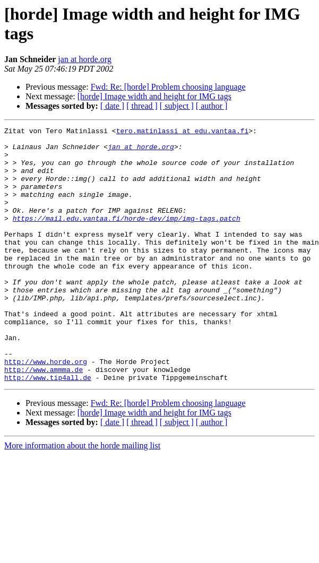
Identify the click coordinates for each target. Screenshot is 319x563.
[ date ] (112, 105)
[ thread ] (142, 105)
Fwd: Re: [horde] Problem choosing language (168, 86)
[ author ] (212, 105)
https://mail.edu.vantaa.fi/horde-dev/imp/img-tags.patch (126, 237)
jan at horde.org (84, 59)
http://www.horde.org (45, 409)
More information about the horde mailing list (82, 496)
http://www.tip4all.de (47, 428)
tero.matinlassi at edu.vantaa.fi (182, 132)
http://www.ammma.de (43, 418)
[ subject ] (177, 105)
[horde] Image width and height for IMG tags (154, 96)
